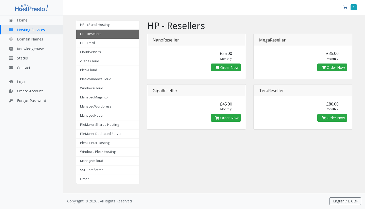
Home (17, 20)
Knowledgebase (26, 48)
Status (18, 58)
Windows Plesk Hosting (98, 152)
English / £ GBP (345, 201)
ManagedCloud (91, 161)
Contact (19, 67)
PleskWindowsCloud (95, 79)
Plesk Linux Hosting (95, 143)
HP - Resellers (90, 34)
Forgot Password (27, 100)
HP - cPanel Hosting (95, 25)
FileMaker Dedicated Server (101, 134)
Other (84, 179)
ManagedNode (91, 115)
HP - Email (87, 43)
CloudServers (90, 52)
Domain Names (25, 39)
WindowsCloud (91, 88)
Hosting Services (26, 29)
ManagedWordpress (96, 106)
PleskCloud (88, 70)
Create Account (25, 91)
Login (17, 81)
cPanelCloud (89, 61)
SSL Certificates (91, 170)
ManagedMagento (94, 97)
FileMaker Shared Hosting (99, 124)
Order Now (227, 67)
